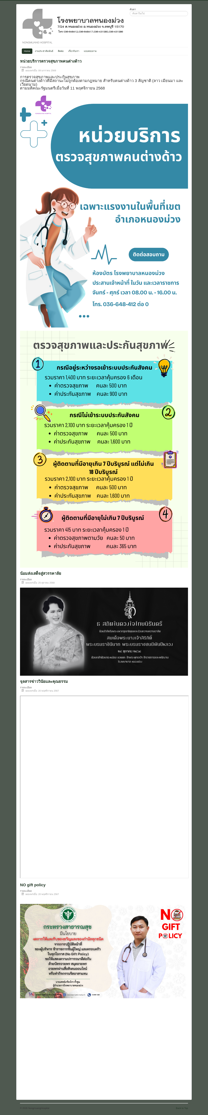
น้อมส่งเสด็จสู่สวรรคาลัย (40, 573)
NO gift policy (33, 885)
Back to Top (182, 1108)
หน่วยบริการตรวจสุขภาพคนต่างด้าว (50, 61)
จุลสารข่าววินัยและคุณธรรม (44, 681)
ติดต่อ (61, 51)
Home (27, 51)
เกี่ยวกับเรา (73, 51)
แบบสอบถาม (90, 51)
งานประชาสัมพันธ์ (44, 51)
